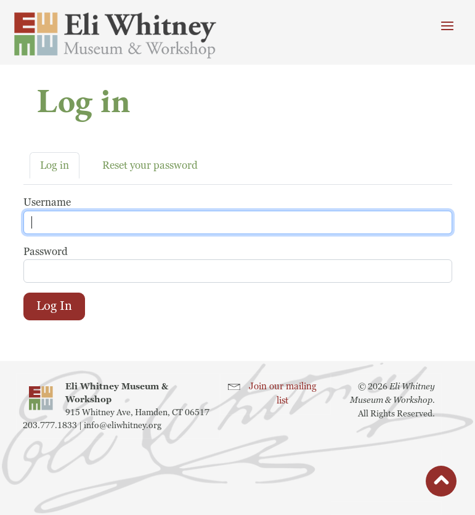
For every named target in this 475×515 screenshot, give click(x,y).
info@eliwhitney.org (122, 425)
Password (45, 251)
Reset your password (150, 165)
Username (47, 202)
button (441, 484)
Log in (54, 165)
